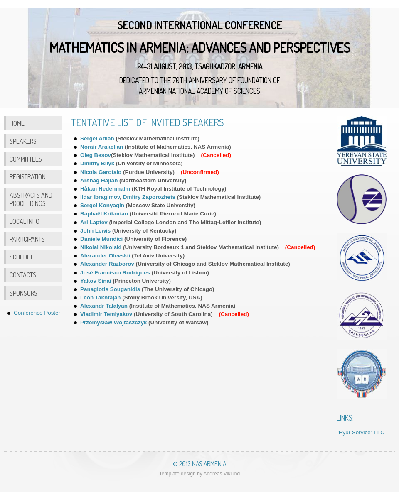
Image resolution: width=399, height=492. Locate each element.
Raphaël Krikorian (104, 214)
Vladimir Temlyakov (106, 314)
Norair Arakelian (101, 147)
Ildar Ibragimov (100, 197)
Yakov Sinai (95, 281)
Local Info (24, 221)
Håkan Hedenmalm (105, 189)
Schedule (23, 256)
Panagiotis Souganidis (110, 289)
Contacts (23, 274)
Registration (28, 176)
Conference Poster (37, 313)
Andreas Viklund (222, 474)
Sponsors (23, 293)
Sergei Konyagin (102, 205)
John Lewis (95, 231)
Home (17, 123)
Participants (27, 239)
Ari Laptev (94, 222)
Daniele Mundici (102, 239)
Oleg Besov (95, 155)
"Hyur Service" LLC (360, 432)
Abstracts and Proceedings (31, 199)
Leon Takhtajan (100, 297)
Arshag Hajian (99, 180)
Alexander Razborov (107, 264)
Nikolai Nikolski (100, 247)
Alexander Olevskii (105, 255)
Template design (177, 474)
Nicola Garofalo (101, 172)
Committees (26, 158)
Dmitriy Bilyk (97, 163)
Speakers (23, 141)
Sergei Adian (97, 138)
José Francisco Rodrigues (115, 272)
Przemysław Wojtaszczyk (113, 322)
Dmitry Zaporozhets (149, 197)
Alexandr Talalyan (104, 306)
